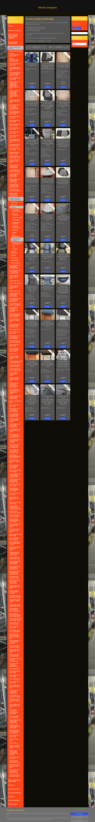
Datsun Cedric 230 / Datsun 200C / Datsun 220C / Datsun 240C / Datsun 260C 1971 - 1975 (16, 85)
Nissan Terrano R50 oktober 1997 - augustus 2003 (16, 721)
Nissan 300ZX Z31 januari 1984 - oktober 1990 (16, 175)
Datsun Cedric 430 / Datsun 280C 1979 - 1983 (16, 101)
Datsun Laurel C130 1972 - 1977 (16, 117)
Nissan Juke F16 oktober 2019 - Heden (16, 374)
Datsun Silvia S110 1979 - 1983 (16, 132)
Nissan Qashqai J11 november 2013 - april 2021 (16, 642)
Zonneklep (15, 249)
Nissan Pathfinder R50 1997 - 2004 (16, 534)
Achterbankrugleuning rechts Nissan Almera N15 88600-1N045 (47, 142)
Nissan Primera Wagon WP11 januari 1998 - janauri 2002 (16, 615)
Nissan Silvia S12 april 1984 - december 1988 (16, 665)
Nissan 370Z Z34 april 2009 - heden (16, 190)
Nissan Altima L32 (16, 280)
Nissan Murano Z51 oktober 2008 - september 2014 (16, 480)
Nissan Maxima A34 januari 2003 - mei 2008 (16, 430)
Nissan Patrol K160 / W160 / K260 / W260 (16, 548)
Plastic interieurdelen (16, 235)
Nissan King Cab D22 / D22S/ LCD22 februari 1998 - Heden (16, 391)
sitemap (53, 819)
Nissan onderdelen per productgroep (15, 780)
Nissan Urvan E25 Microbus (16, 757)
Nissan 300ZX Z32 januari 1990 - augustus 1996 (16, 180)
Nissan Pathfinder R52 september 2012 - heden (16, 543)
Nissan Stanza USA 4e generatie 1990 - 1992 (16, 686)
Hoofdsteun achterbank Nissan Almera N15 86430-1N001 (47, 324)
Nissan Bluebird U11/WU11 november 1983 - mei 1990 (16, 309)
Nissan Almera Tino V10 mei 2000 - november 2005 (16, 272)
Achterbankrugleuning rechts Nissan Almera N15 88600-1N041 (32, 142)
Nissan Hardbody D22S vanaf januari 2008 (16, 361)
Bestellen (32, 87)
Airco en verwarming (15, 214)
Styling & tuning (15, 262)
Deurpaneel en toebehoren (16, 223)
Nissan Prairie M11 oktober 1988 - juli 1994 (16, 587)
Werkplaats (11, 796)
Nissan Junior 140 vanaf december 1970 (16, 379)
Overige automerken (15, 800)
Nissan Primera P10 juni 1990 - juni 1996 (16, 596)
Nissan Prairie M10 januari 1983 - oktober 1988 (16, 582)
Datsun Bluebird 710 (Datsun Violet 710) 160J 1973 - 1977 (16, 74)
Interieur (16, 207)
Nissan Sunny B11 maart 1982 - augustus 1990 (16, 692)
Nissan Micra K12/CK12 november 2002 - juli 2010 (16, 456)
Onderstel (16, 255)
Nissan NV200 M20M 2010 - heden (16, 511)
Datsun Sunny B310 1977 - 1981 (16, 149)
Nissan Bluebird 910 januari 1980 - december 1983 (16, 295)
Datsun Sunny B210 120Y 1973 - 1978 (16, 145)
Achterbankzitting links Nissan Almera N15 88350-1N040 (32, 180)
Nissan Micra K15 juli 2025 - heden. (15, 470)
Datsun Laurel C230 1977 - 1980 (16, 121)
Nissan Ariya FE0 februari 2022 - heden (16, 287)
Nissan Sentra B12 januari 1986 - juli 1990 (16, 651)
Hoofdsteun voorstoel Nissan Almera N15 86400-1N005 (47, 364)
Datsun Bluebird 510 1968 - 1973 (16, 64)
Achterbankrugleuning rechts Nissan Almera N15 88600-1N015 (63, 104)
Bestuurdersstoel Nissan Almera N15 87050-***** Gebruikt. (32, 257)
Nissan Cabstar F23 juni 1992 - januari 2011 (16, 320)
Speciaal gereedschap (14, 789)
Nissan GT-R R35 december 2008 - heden (16, 357)
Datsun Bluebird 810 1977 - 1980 (16, 78)
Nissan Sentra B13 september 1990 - (16, 655)
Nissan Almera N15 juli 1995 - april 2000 (16, 198)
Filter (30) (36, 47)
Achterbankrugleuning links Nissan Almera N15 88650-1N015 (63, 65)
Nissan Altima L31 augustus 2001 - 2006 (16, 277)
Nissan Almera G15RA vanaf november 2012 (16, 194)
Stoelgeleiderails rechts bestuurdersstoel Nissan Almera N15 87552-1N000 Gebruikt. (63, 400)
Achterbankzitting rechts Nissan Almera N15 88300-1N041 (47, 217)
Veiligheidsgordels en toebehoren (17, 243)
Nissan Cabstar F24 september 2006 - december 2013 (16, 325)
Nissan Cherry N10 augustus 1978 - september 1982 (16, 337)
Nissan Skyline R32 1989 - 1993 (16, 671)
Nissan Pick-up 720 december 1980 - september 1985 (16, 573)
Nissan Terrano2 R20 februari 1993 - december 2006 (16, 731)
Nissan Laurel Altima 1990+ (16, 401)
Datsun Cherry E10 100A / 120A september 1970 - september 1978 (16, 107)
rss (56, 819)
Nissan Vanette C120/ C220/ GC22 (16, 761)
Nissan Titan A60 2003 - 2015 (16, 735)
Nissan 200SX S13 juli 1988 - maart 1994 (16, 161)
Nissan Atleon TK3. (16, 291)
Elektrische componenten (17, 226)
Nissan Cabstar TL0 (16, 329)
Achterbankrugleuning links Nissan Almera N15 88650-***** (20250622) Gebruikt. (47, 66)
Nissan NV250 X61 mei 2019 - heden (16, 515)
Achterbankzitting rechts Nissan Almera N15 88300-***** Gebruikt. (63, 181)
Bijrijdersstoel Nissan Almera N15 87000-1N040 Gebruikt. (32, 288)
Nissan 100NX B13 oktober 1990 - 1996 (16, 156)
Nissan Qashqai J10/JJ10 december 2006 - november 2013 (16, 636)
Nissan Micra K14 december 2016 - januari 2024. (16, 466)
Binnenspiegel (16, 219)
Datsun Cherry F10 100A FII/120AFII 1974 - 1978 (16, 113)
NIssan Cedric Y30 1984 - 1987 (16, 332)
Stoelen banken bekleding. (16, 239)
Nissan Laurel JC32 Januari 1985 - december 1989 (16, 410)
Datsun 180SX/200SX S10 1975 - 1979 (16, 55)
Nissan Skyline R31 (16, 668)
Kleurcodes (11, 785)
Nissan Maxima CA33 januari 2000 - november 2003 (16, 435)
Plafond (14, 232)
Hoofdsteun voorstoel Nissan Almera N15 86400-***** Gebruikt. (63, 324)
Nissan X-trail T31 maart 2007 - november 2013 (16, 771)
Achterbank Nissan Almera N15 (32, 64)
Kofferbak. (15, 230)
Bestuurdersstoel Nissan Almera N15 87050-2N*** (47, 256)
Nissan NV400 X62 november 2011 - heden (16, 525)
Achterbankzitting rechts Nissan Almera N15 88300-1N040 (32, 217)
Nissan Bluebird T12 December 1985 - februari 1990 (16, 300)
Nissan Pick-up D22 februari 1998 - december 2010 (15, 567)
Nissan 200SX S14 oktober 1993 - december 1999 (16, 166)
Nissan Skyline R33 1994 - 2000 (16, 675)
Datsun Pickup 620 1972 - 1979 (16, 128)
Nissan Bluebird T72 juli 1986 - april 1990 (16, 304)
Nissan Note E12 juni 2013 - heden (16, 502)
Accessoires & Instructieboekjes (16, 210)
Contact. (10, 808)
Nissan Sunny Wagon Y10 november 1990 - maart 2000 (16, 711)
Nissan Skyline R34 (16, 679)
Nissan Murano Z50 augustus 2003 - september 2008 (16, 475)
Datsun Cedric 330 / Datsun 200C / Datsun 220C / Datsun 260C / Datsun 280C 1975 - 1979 (16, 94)
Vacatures (11, 811)
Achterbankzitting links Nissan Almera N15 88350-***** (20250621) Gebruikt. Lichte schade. (63, 143)
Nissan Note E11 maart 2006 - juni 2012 (16, 498)
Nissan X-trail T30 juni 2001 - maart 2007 (16, 766)
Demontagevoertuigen (15, 30)
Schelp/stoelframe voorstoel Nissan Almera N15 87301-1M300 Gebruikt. (63, 364)
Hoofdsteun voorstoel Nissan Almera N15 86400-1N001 (32, 364)
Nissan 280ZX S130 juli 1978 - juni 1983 (16, 170)
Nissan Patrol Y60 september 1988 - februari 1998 (16, 553)
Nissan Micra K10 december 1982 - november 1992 (16, 446)
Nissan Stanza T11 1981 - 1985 (16, 682)
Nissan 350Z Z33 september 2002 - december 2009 (16, 185)
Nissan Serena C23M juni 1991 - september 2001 (16, 660)
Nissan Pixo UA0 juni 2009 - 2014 (16, 577)
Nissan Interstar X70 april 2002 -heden (16, 365)
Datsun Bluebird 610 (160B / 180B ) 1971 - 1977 (16, 69)
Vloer (13, 246)
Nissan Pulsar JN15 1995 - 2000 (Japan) (16, 630)
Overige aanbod (12, 804)
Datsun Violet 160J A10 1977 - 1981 (16, 152)
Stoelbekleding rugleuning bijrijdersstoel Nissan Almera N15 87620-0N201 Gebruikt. (32, 400)
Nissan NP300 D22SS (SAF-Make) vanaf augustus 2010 (16, 507)
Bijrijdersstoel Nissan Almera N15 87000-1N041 (47, 287)
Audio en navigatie (17, 217)
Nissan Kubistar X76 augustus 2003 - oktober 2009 (16, 397)
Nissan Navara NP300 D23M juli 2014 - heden (16, 489)
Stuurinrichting (16, 260)
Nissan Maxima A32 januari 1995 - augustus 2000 (16, 425)
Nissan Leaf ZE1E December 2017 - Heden (16, 420)
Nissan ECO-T (16, 353)
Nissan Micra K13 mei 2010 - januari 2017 (16, 461)
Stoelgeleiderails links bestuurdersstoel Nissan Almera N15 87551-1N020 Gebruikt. (47, 400)
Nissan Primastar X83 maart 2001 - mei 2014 (16, 592)
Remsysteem (16, 257)
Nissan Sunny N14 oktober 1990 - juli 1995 (16, 706)
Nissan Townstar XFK (16, 739)
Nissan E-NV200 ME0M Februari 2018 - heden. (16, 350)
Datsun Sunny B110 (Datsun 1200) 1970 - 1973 (16, 141)
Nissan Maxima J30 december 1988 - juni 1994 (16, 441)
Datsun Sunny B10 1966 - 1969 (16, 136)
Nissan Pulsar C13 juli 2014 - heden (16, 623)
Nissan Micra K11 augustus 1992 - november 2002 (16, 451)
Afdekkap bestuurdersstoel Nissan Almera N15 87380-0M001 (63, 217)
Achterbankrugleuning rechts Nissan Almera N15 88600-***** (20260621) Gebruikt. (47, 105)
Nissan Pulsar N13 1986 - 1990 (16, 627)
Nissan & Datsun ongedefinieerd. (12, 42)
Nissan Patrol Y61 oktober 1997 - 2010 (16, 558)
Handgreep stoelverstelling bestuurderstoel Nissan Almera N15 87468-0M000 (63, 289)
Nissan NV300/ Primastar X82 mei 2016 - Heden (16, 520)
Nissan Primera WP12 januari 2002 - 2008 (15, 619)
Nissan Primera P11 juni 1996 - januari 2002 (16, 601)
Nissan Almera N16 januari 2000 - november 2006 (16, 267)
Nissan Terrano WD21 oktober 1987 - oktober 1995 (16, 726)
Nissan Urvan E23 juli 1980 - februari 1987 (16, 747)
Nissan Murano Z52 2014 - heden (16, 484)
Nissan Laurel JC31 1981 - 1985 (16, 405)
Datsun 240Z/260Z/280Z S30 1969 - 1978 (16, 60)
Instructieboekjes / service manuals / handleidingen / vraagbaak (15, 36)
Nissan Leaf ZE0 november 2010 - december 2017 (16, 415)
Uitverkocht (47, 271)
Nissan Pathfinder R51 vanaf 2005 (16, 538)
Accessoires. (14, 202)
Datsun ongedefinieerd (16, 51)
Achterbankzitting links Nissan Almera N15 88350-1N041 (47, 180)
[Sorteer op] (58, 47)
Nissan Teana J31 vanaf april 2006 (16, 716)
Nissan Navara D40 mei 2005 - (16, 493)
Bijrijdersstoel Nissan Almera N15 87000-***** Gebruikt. (63, 257)
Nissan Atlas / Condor (16, 283)
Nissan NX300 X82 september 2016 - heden (16, 530)
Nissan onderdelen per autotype (15, 47)
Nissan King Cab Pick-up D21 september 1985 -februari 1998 (16, 385)
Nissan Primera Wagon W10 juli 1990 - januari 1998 (16, 610)
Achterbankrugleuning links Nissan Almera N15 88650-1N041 (32, 103)
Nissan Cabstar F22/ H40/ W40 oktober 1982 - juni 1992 (16, 315)
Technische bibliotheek (15, 792)
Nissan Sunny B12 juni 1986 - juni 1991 (16, 696)
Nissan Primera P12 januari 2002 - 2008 (16, 605)
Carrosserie (16, 204)
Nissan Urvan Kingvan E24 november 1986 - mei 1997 (16, 752)
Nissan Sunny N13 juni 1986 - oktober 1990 (16, 700)
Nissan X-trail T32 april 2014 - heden (16, 775)
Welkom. (10, 26)
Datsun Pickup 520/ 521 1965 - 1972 (16, 124)
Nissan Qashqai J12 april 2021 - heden (16, 646)
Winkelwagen (77, 28)
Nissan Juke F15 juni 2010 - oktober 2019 (16, 369)
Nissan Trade (16, 743)
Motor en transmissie (16, 252)
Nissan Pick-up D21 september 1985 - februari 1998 (15, 562)
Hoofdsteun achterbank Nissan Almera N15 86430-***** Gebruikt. (32, 324)
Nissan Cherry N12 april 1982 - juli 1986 (16, 341)
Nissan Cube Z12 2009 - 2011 (16, 345)
